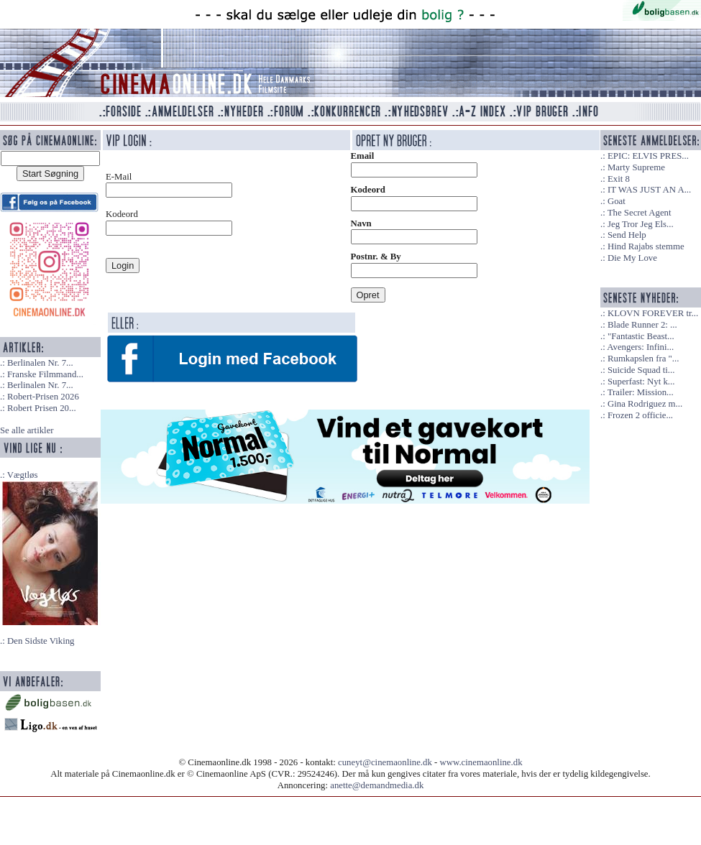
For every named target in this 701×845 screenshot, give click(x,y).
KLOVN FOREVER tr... (653, 313)
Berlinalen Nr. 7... (40, 363)
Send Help (627, 235)
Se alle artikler (27, 430)
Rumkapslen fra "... (643, 359)
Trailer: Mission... (641, 392)
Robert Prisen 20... (41, 408)
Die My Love (632, 258)
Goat (617, 201)
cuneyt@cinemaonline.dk (385, 762)
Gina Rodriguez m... (645, 404)
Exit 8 (619, 179)
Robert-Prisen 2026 (43, 397)
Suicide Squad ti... (641, 370)
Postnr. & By (376, 256)
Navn (361, 223)
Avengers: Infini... (640, 347)
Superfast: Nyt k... (641, 382)
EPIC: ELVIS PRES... (648, 156)
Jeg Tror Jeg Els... (641, 224)
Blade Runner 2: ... (642, 325)
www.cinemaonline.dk (481, 762)
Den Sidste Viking (41, 641)
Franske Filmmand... (45, 374)
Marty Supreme (636, 167)
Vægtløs (22, 475)
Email (363, 156)
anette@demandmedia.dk (376, 785)
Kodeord (368, 190)
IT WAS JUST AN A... (649, 190)
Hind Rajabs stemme (646, 246)
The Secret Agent (640, 213)
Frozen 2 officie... (640, 415)
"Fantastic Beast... (641, 336)
